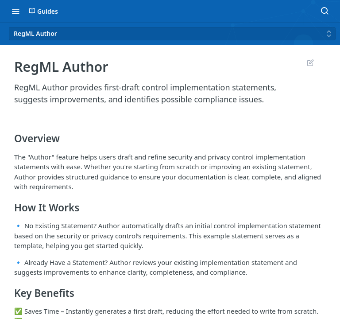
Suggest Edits (310, 62)
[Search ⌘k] (324, 11)
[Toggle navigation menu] (15, 11)
